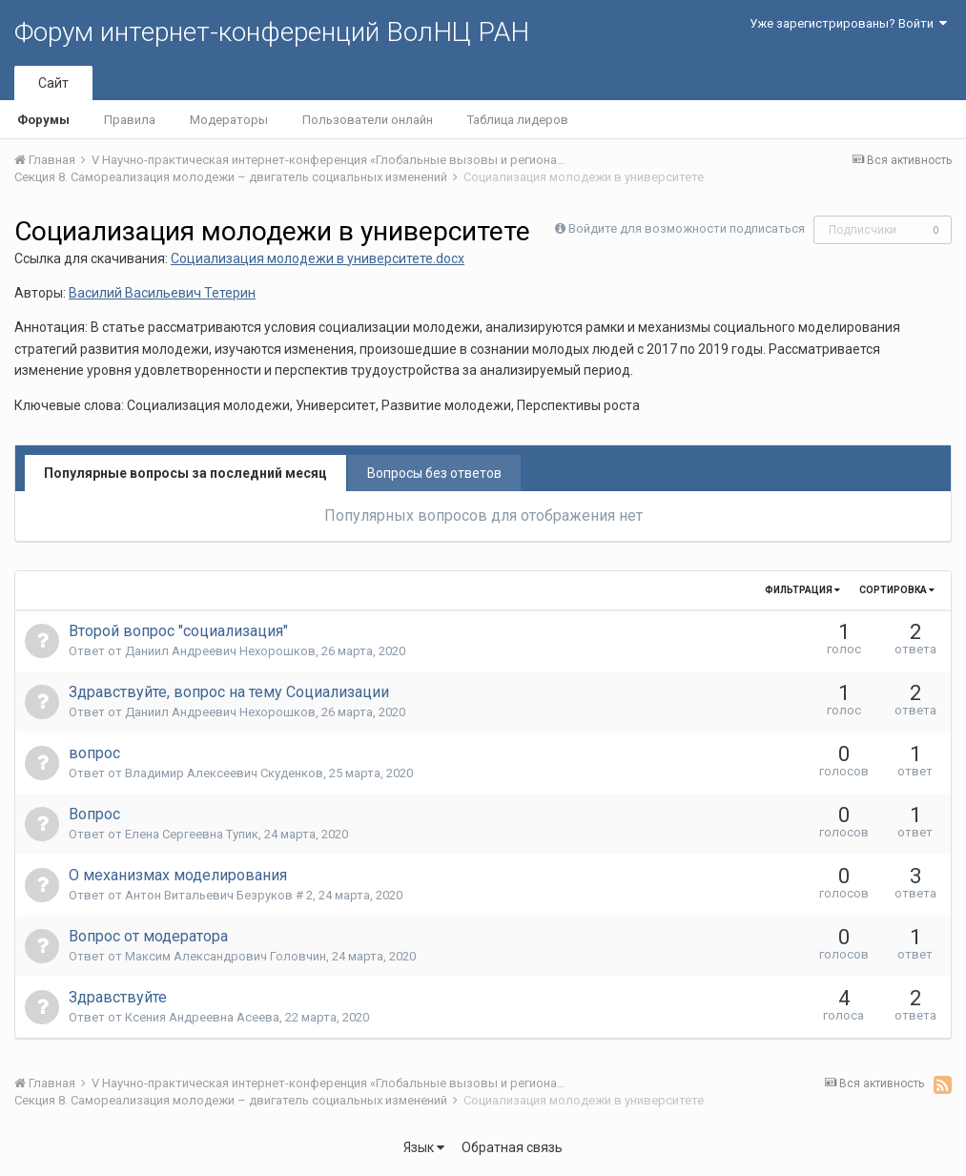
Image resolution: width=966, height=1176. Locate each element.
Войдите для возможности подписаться (686, 228)
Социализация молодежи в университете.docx (317, 258)
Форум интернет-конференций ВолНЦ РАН (271, 32)
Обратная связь (512, 1147)
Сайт (53, 83)
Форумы (43, 120)
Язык (423, 1147)
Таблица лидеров (517, 120)
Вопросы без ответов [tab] (434, 473)
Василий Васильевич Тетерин (162, 292)
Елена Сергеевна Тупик (191, 834)
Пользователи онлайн (367, 120)
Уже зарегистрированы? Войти (848, 23)
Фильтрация (802, 590)
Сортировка (897, 590)
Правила (129, 120)
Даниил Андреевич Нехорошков (220, 651)
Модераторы (229, 120)
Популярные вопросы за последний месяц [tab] (185, 473)
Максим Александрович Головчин (225, 956)
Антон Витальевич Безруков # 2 (219, 895)
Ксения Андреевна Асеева (202, 1017)
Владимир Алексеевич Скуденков (224, 773)
